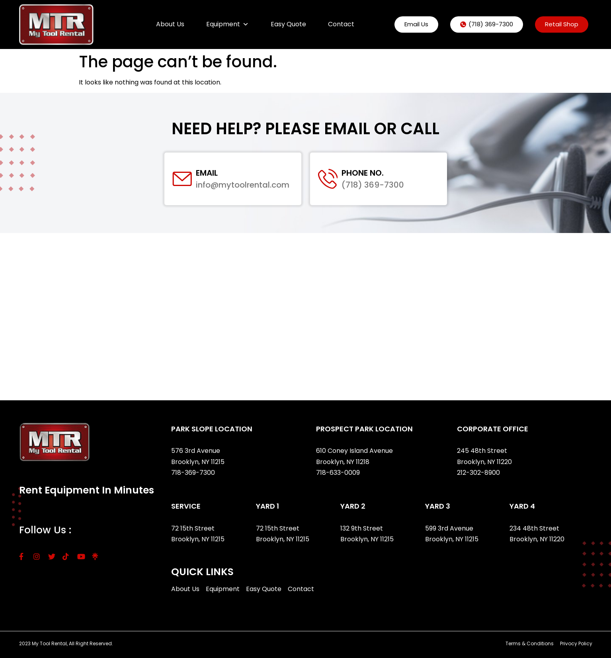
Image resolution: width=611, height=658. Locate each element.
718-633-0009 (338, 472)
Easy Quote (288, 24)
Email (207, 172)
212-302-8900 (479, 472)
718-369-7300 (194, 472)
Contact (341, 24)
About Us (170, 24)
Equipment (227, 24)
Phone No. (363, 172)
